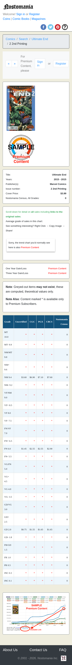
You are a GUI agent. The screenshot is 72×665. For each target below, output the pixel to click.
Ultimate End (40, 39)
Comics (10, 39)
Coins (6, 18)
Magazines (38, 18)
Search (23, 39)
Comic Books (21, 18)
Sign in (20, 14)
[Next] (15, 63)
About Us (10, 650)
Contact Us (38, 650)
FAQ (62, 650)
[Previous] (9, 63)
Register (34, 14)
